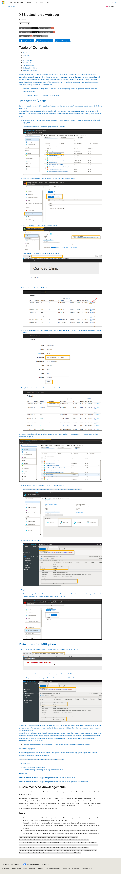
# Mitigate (60, 660)
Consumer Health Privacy (52, 868)
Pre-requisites (27, 58)
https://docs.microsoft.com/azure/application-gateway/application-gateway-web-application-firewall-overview (54, 782)
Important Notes (32, 100)
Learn (3, 6)
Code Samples (11, 6)
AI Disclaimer (5, 868)
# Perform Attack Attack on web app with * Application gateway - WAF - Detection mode (60, 272)
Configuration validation (30, 68)
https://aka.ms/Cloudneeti (81, 745)
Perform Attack (27, 60)
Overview (26, 55)
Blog (24, 868)
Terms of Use (66, 868)
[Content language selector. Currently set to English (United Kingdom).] (11, 864)
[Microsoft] (3, 2)
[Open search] (112, 2)
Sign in (117, 2)
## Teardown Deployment (60, 761)
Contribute (32, 868)
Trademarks (75, 868)
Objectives (26, 53)
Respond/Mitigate (28, 65)
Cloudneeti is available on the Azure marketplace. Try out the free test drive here (48, 745)
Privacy (40, 868)
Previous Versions (16, 868)
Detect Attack (27, 63)
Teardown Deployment (30, 70)
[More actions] (117, 6)
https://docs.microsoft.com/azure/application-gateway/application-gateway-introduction (47, 778)
